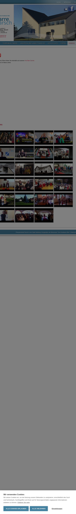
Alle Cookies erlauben (16, 508)
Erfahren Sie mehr (24, 502)
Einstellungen (57, 508)
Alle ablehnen (39, 508)
